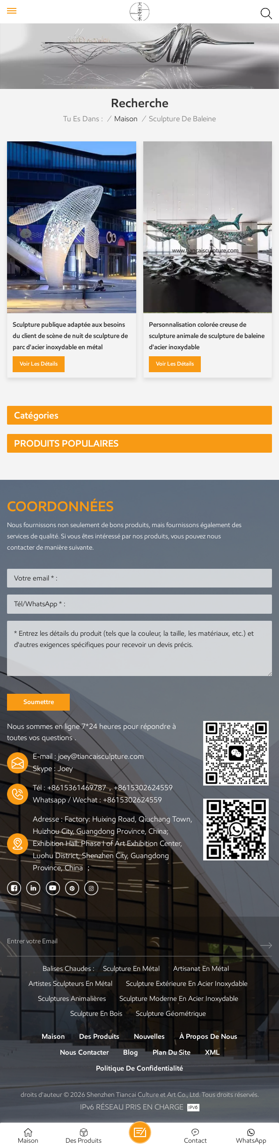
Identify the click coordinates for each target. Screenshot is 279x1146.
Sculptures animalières (72, 998)
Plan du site (172, 1052)
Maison (126, 118)
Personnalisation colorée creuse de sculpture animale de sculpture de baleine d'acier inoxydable (206, 336)
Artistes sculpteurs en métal (70, 983)
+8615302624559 (132, 799)
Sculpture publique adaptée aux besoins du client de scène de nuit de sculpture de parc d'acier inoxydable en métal (70, 336)
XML (212, 1052)
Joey (65, 768)
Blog (130, 1052)
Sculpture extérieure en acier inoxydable (187, 983)
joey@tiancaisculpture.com (101, 756)
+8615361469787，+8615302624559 (110, 787)
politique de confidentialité (139, 1068)
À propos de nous (208, 1036)
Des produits (99, 1036)
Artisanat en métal (201, 968)
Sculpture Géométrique (171, 1013)
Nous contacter (84, 1052)
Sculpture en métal (131, 968)
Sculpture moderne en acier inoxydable (178, 998)
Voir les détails (39, 363)
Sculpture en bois (96, 1013)
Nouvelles (149, 1036)
